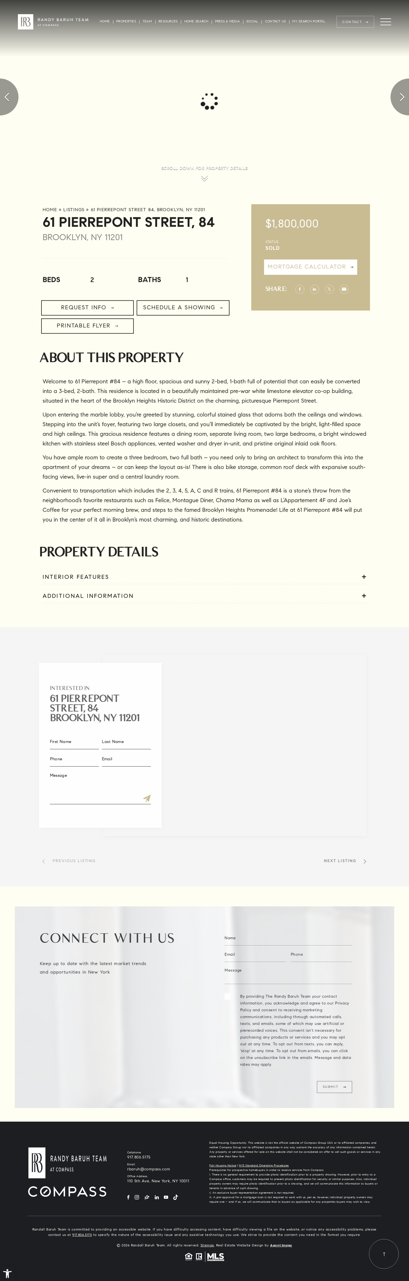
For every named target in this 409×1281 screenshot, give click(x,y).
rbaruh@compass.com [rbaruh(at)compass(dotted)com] (148, 1170)
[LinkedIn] (157, 1198)
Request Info (84, 327)
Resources (168, 21)
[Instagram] (137, 1198)
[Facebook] (128, 1198)
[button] (7, 1273)
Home (105, 21)
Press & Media (227, 21)
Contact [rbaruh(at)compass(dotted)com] (352, 22)
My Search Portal (308, 21)
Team (147, 21)
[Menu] (385, 22)
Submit (350, 1087)
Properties (126, 21)
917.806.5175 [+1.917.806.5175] (138, 1158)
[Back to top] (384, 1254)
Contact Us (275, 21)
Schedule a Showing (179, 327)
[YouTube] (166, 1198)
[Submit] (127, 799)
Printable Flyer (83, 345)
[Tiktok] (175, 1198)
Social (252, 21)
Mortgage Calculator (326, 267)
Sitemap (207, 1245)
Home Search (196, 21)
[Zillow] (147, 1198)
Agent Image (281, 1245)
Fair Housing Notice (222, 1165)
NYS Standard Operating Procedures (264, 1165)
